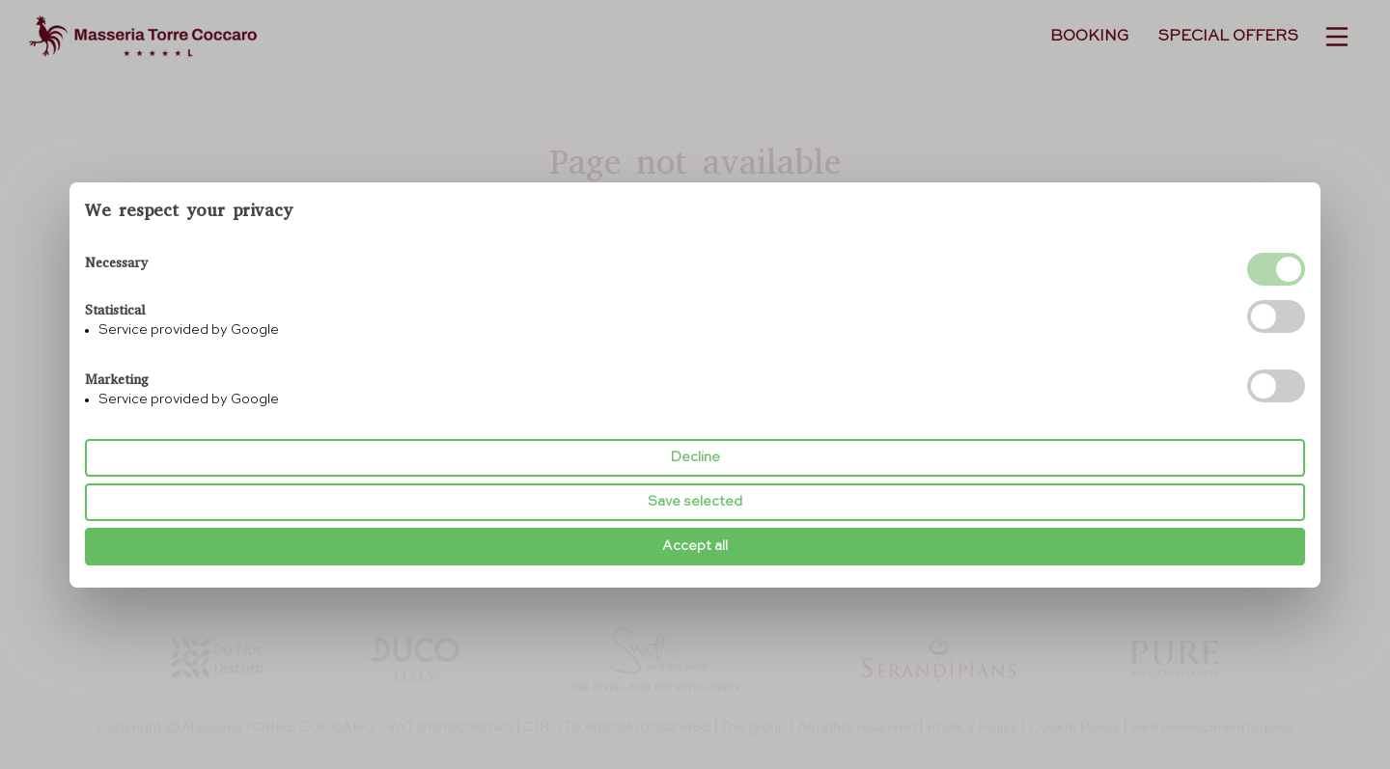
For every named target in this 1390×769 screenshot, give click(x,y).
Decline (695, 457)
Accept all (695, 546)
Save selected (695, 501)
